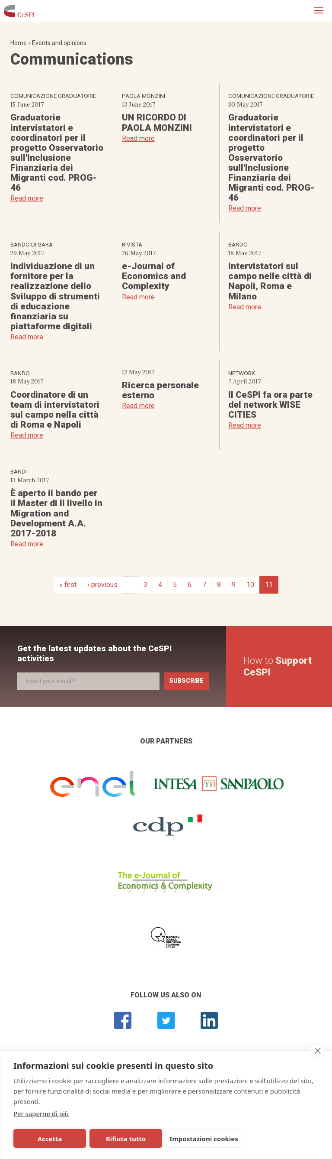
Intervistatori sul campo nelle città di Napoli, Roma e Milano (270, 281)
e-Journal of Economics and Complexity (154, 276)
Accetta (44, 1138)
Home (18, 42)
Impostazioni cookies (182, 1138)
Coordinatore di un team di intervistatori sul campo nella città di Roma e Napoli (54, 410)
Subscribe (186, 680)
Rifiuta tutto (109, 1138)
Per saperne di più (41, 1113)
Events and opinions (59, 42)
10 (250, 585)
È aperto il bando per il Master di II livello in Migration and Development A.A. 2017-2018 (56, 513)
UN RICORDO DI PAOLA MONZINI (157, 122)
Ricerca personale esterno (160, 390)
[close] (317, 1050)
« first (68, 585)
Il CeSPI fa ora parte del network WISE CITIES (270, 405)
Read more (26, 198)
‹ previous (102, 585)
